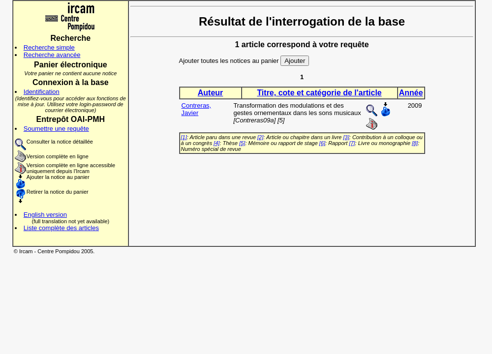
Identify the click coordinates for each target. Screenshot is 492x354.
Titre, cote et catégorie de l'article (319, 92)
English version (45, 214)
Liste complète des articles (61, 228)
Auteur (210, 92)
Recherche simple (49, 47)
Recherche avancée (52, 55)
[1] (184, 137)
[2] (260, 137)
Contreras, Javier (197, 109)
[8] (415, 143)
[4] (216, 143)
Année (411, 92)
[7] (352, 143)
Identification (42, 91)
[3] (346, 137)
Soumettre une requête (56, 128)
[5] (242, 143)
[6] (322, 143)
